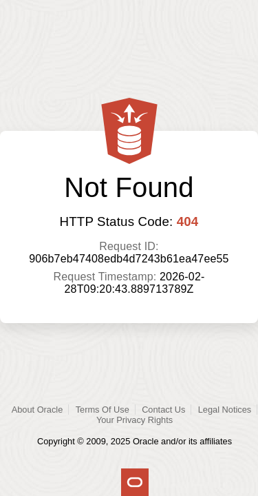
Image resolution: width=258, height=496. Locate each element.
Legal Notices (225, 409)
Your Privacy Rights (134, 420)
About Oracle (37, 409)
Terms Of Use (102, 409)
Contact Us (163, 409)
